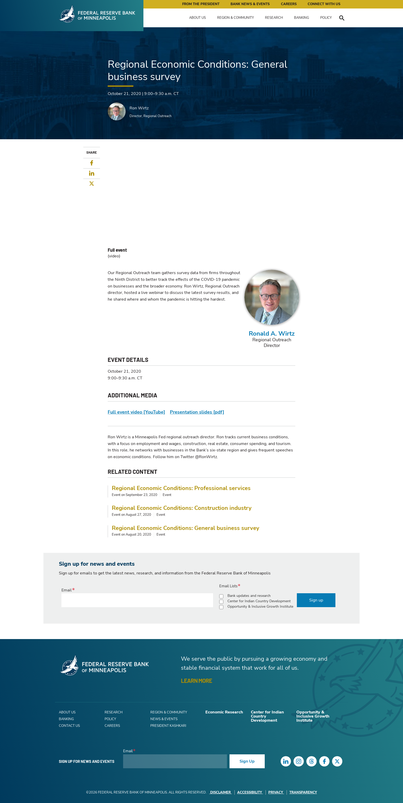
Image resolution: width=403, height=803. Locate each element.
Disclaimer (220, 792)
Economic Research (224, 712)
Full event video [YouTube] (136, 412)
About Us (197, 17)
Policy (326, 17)
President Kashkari (168, 725)
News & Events (164, 719)
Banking (301, 17)
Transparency (303, 792)
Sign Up (247, 761)
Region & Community (235, 17)
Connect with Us (324, 4)
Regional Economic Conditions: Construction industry (182, 508)
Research (274, 17)
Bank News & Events (250, 4)
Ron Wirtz (139, 108)
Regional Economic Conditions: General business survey (185, 528)
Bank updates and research (249, 595)
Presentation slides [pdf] (197, 412)
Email (66, 590)
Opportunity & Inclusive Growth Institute (260, 606)
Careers (289, 4)
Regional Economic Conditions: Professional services (181, 488)
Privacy (276, 792)
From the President (200, 4)
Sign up (316, 600)
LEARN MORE (196, 680)
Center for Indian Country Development (259, 601)
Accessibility (250, 792)
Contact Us (69, 725)
